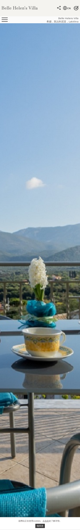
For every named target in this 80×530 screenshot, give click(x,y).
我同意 (40, 526)
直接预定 (76, 8)
